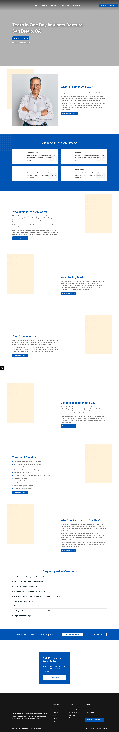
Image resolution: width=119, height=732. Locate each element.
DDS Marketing (102, 728)
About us (55, 712)
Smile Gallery (65, 5)
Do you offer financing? (59, 615)
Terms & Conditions (74, 712)
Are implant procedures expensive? (59, 606)
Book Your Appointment (108, 5)
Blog (54, 721)
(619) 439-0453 (24, 42)
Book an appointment (20, 238)
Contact (55, 718)
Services (54, 5)
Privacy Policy (73, 709)
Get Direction (54, 677)
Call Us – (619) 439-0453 (95, 634)
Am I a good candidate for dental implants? (59, 581)
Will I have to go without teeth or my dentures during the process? (59, 596)
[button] (2, 368)
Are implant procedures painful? (59, 586)
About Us (44, 5)
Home (36, 5)
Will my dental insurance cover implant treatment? (59, 611)
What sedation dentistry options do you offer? (59, 591)
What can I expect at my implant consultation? (59, 577)
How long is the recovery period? (59, 601)
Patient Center (76, 5)
